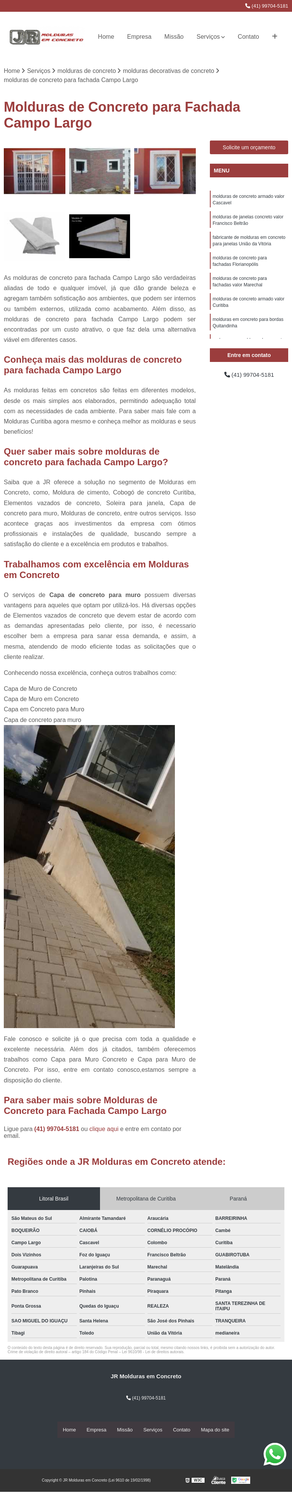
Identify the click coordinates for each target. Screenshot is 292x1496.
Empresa (139, 36)
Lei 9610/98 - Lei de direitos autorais (153, 1352)
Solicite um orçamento (249, 148)
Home (106, 36)
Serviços (208, 36)
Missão (174, 36)
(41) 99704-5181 (266, 6)
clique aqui (104, 1129)
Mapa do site (215, 1430)
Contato (248, 36)
